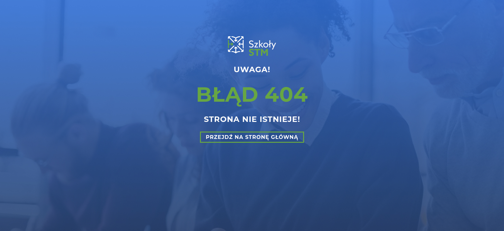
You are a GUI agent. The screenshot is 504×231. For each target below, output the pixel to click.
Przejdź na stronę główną (252, 137)
